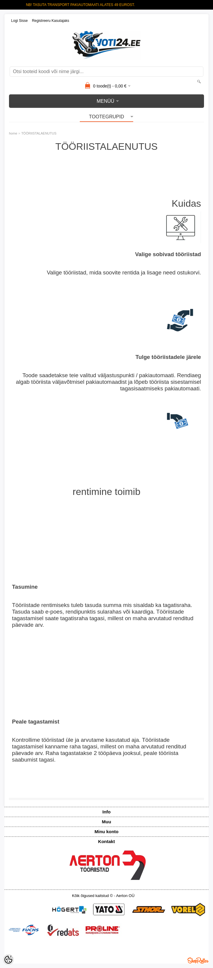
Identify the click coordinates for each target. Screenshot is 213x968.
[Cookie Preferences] (8, 959)
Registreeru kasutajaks (50, 21)
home (13, 133)
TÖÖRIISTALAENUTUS (38, 133)
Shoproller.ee (198, 961)
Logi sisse (19, 21)
